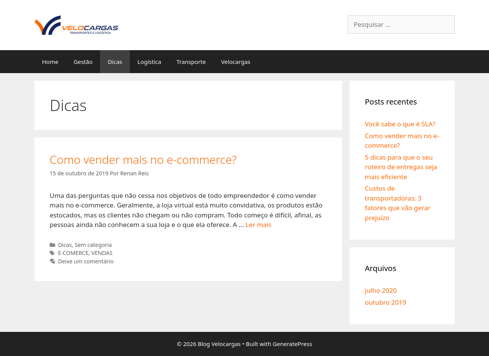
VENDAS (101, 252)
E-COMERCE (73, 252)
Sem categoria (93, 244)
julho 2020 (381, 290)
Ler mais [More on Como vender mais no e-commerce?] (258, 224)
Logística (149, 61)
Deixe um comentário (86, 261)
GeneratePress (292, 344)
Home (50, 61)
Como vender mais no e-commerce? (143, 159)
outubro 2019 (385, 302)
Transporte (191, 61)
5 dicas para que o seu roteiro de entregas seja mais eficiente (401, 167)
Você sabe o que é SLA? (400, 123)
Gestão (83, 61)
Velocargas (236, 61)
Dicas (115, 61)
